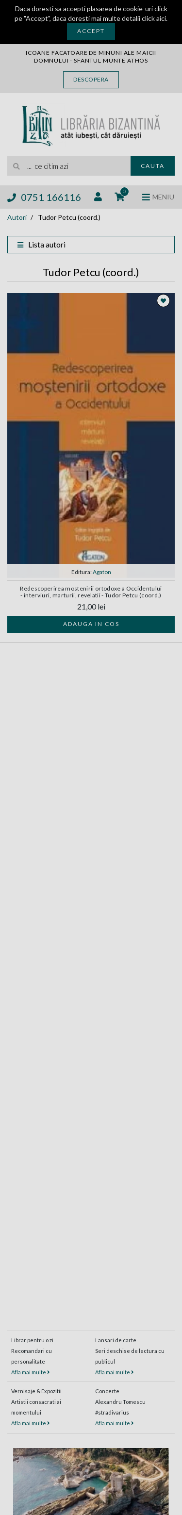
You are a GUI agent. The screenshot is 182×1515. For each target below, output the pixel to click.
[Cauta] (17, 166)
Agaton (102, 572)
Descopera (91, 79)
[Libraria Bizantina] (91, 124)
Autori (17, 217)
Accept (91, 30)
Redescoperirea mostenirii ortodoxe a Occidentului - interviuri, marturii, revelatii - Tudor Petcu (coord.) (91, 592)
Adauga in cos (91, 623)
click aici (154, 18)
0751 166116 (44, 197)
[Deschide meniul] (158, 197)
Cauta (153, 165)
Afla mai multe (30, 1372)
